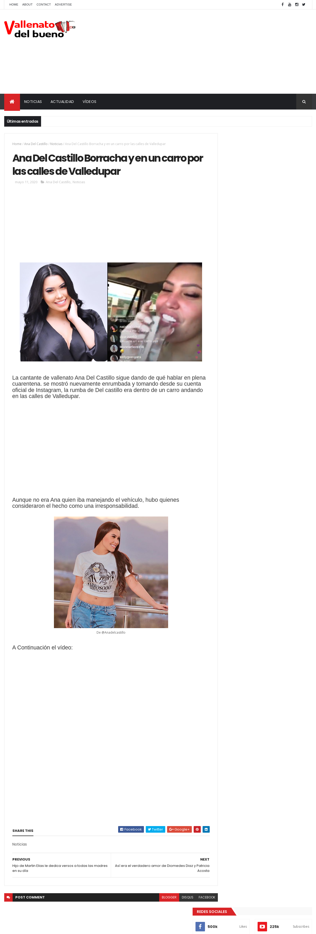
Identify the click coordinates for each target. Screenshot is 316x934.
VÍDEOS (90, 101)
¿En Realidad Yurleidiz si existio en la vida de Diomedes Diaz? (272, 200)
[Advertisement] (216, 51)
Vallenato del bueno (245, 276)
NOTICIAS (33, 101)
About (27, 4)
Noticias (56, 144)
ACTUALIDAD (62, 101)
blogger (157, 899)
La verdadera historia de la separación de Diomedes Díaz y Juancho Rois (275, 243)
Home (13, 4)
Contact (44, 4)
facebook (195, 899)
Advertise (63, 4)
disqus (176, 899)
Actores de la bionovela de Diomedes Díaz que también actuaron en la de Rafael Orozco (273, 224)
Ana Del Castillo (36, 144)
